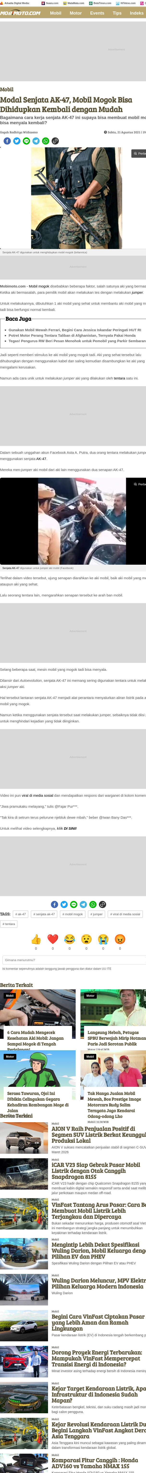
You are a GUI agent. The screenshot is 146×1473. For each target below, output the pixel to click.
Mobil (55, 13)
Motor (76, 13)
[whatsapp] (45, 141)
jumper (137, 292)
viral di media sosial (37, 795)
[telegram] (36, 141)
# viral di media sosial (125, 914)
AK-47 (41, 459)
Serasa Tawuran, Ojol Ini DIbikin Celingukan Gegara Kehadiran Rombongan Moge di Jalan (37, 1101)
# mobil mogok (72, 914)
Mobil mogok (39, 286)
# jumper (97, 914)
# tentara (9, 924)
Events (97, 13)
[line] (26, 141)
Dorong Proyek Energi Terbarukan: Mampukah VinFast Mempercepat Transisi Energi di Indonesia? (97, 1358)
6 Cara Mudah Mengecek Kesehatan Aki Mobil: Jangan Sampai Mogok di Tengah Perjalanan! (35, 1040)
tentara (119, 378)
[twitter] (17, 141)
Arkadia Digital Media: (17, 3)
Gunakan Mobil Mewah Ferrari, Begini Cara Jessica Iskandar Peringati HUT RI (75, 330)
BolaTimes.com (102, 3)
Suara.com (52, 3)
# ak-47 (20, 914)
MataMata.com (76, 3)
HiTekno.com (128, 3)
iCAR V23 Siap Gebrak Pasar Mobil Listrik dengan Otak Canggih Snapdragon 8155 (96, 1171)
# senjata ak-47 (44, 914)
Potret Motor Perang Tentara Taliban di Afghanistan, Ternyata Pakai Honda (72, 335)
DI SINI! (70, 828)
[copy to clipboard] (55, 141)
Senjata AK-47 (10, 568)
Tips (117, 13)
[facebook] (7, 141)
